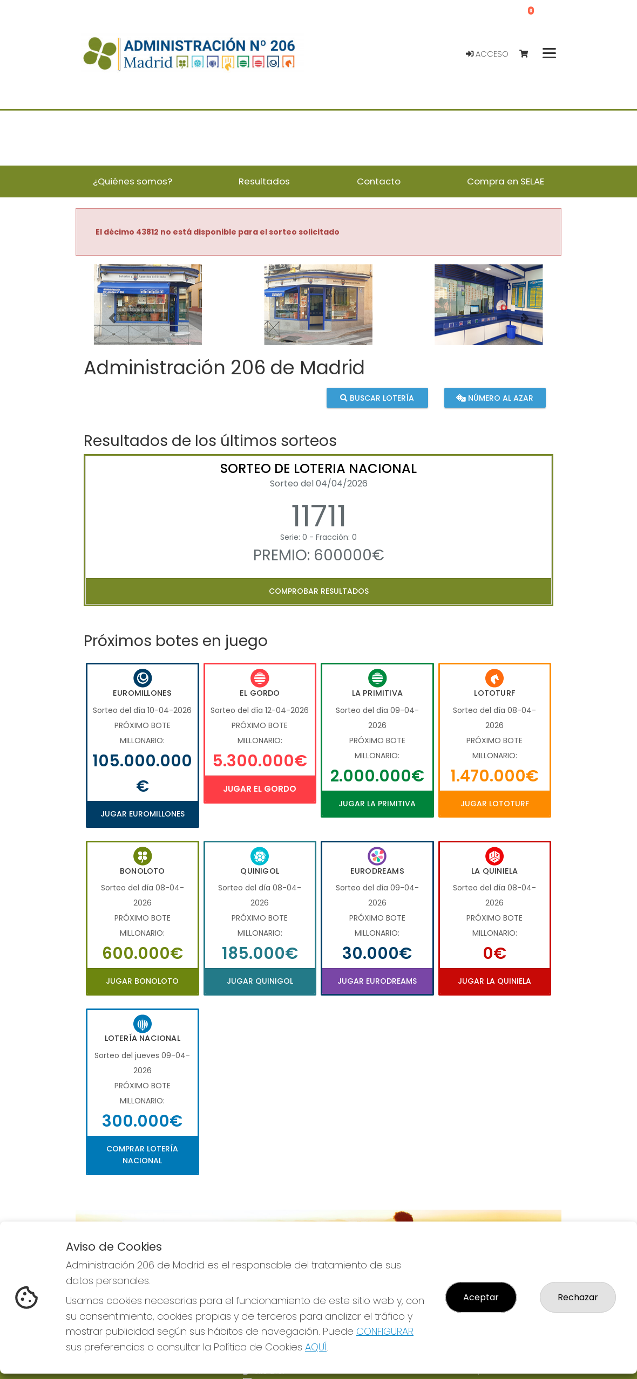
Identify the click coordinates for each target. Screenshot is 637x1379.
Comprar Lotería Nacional (142, 1154)
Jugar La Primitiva (377, 803)
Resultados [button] (264, 181)
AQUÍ (316, 1347)
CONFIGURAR (385, 1331)
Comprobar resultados (319, 591)
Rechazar (578, 1297)
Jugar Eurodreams (377, 981)
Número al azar (494, 398)
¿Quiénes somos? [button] (132, 181)
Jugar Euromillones (142, 813)
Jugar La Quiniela (494, 981)
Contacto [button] (379, 181)
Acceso (487, 54)
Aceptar (481, 1297)
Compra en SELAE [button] (505, 181)
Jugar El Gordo (259, 788)
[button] (112, 318)
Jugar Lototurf (494, 803)
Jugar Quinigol (260, 981)
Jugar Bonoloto (142, 981)
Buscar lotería (377, 398)
